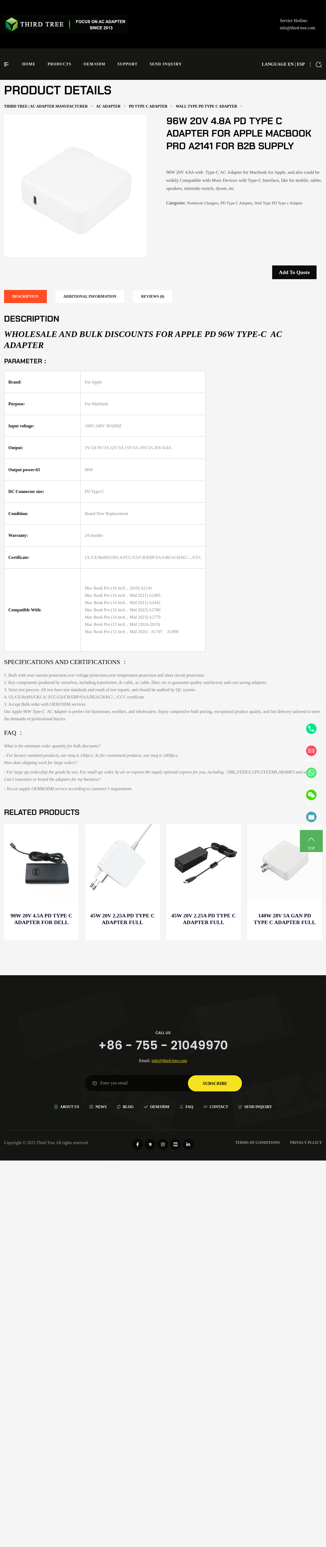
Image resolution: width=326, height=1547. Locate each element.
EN (291, 64)
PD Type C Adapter (236, 203)
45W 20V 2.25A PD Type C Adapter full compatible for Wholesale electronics (122, 919)
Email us (311, 754)
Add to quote (294, 272)
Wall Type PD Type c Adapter (278, 203)
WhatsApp (311, 776)
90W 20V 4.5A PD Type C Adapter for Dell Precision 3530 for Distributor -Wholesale (41, 919)
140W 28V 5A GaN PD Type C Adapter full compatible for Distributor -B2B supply (285, 919)
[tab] (25, 296)
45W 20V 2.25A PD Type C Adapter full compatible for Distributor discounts (203, 919)
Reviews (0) (152, 297)
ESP (301, 64)
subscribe (215, 1083)
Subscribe (311, 820)
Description (25, 297)
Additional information (89, 297)
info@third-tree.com (297, 28)
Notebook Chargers (202, 203)
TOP (311, 842)
